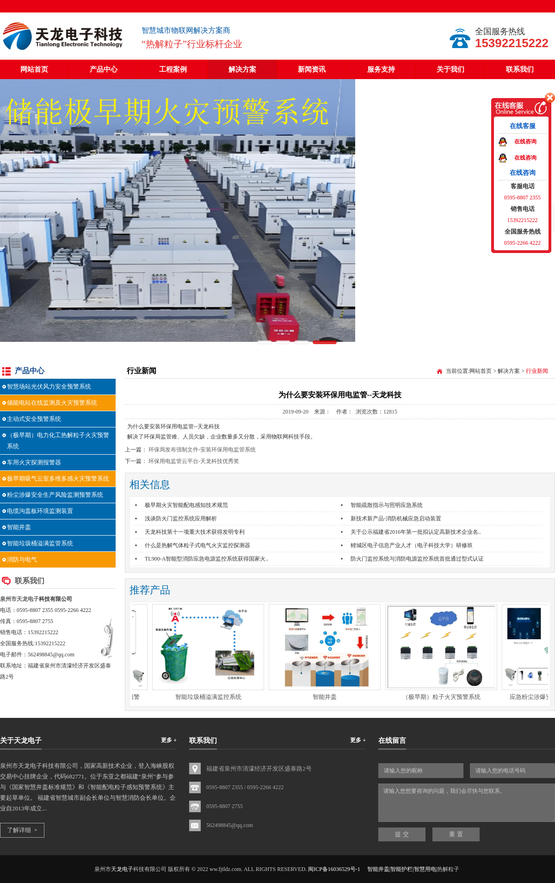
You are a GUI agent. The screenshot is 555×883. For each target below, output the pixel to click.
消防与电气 (22, 559)
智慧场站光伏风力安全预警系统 (49, 386)
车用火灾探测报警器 (34, 462)
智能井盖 (19, 527)
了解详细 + (22, 830)
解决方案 (242, 69)
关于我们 (450, 69)
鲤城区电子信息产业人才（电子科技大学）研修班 (412, 545)
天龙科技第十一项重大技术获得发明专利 (195, 532)
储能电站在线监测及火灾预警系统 (52, 402)
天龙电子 (28, 599)
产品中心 (103, 69)
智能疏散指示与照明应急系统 (387, 505)
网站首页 (34, 69)
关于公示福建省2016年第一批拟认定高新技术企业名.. (416, 532)
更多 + (169, 740)
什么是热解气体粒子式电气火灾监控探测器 (197, 545)
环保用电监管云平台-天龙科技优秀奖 (193, 461)
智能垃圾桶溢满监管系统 (40, 543)
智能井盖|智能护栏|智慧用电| (402, 869)
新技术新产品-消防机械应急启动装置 (396, 518)
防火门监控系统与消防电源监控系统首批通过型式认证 (417, 559)
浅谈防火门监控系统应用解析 (181, 518)
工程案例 (173, 69)
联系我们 (520, 69)
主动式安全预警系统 (34, 418)
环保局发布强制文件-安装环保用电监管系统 (202, 449)
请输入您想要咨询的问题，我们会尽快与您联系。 (466, 803)
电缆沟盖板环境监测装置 (40, 510)
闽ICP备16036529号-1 (334, 869)
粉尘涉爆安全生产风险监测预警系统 (55, 494)
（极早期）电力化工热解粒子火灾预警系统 (58, 441)
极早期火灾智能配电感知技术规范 (186, 505)
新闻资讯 (312, 69)
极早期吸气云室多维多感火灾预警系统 (58, 478)
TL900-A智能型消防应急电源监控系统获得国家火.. (206, 559)
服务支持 (381, 69)
